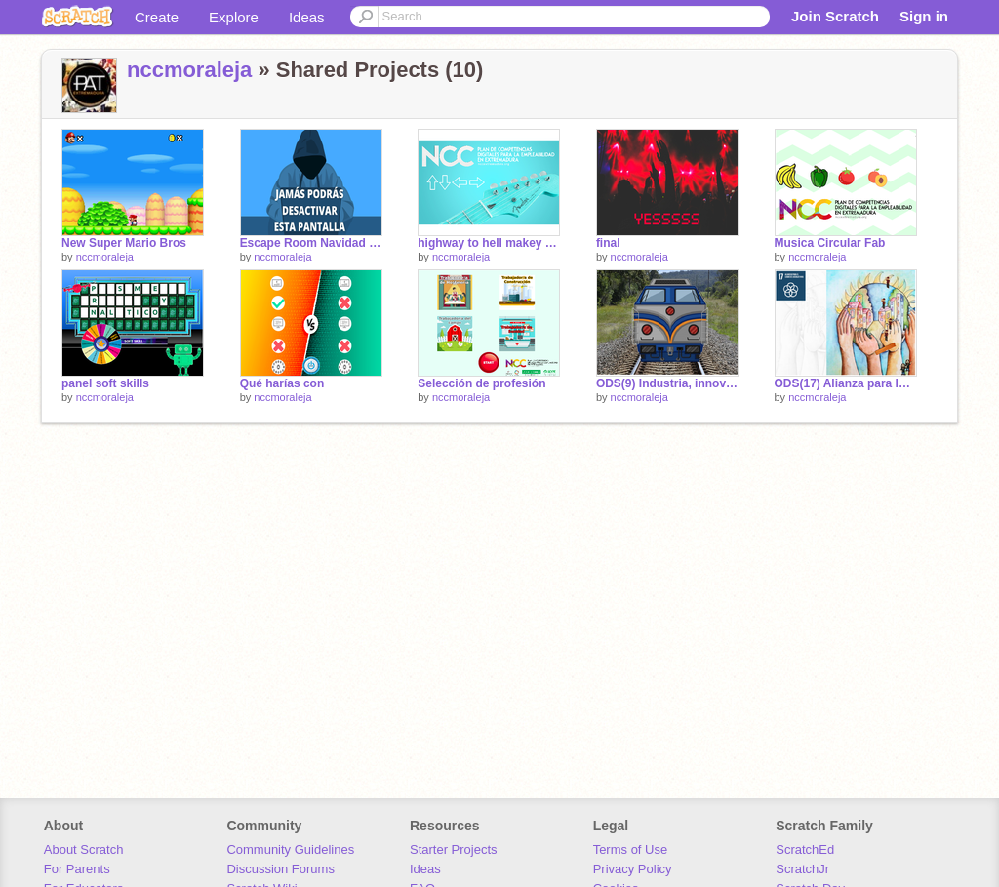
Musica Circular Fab (830, 243)
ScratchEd (805, 849)
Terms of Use (630, 849)
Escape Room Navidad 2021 (311, 243)
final (608, 243)
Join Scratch (835, 16)
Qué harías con (282, 383)
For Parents (77, 869)
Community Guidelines (290, 849)
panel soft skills (105, 383)
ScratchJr (802, 869)
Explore (234, 17)
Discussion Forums (280, 869)
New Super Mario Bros (123, 243)
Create (157, 17)
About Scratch (84, 849)
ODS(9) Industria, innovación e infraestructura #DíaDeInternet (667, 383)
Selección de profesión (481, 383)
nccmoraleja (189, 70)
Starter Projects (454, 849)
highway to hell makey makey (489, 243)
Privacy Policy (632, 869)
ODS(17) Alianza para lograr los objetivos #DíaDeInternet (846, 383)
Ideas (307, 17)
